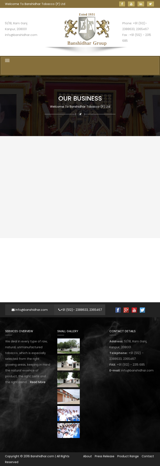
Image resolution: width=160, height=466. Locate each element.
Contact (148, 456)
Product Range (128, 456)
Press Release (104, 456)
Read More (37, 382)
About (87, 456)
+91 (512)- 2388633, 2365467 (80, 310)
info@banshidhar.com (30, 310)
